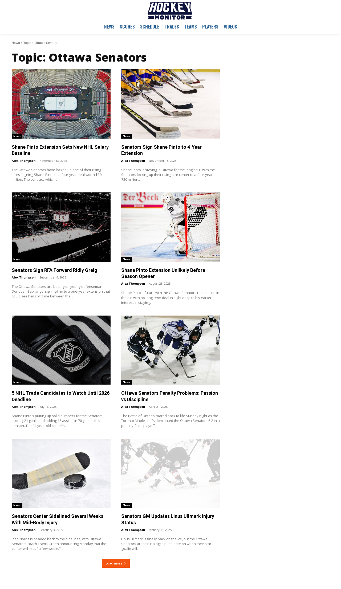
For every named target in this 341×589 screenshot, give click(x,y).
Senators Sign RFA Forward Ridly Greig (54, 270)
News (16, 43)
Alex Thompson (24, 161)
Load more (115, 563)
